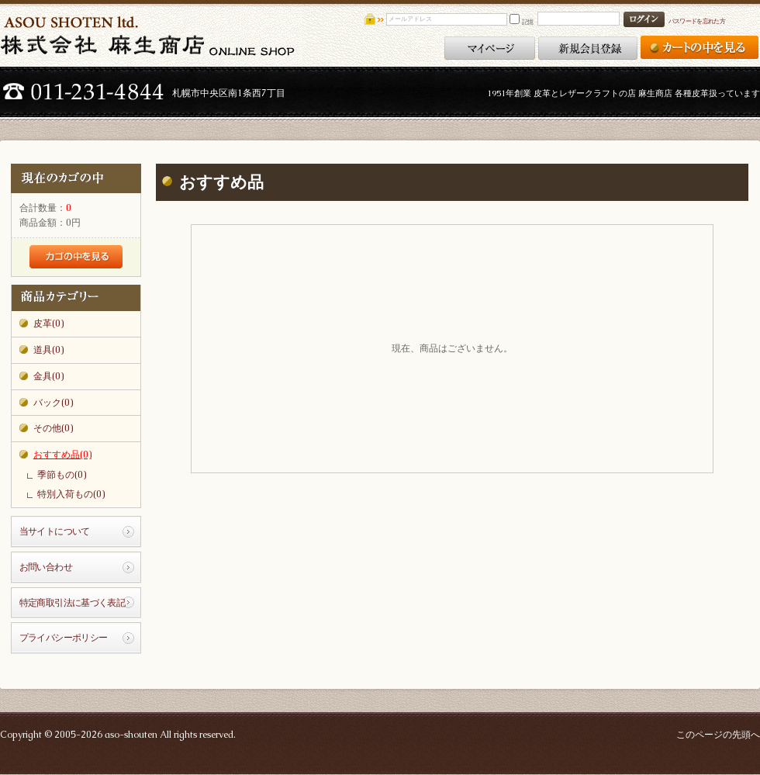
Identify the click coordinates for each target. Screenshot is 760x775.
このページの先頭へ (718, 734)
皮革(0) (48, 323)
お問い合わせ (45, 567)
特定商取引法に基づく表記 (72, 603)
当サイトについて (54, 531)
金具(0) (48, 376)
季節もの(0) (61, 475)
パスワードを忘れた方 (696, 21)
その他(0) (53, 428)
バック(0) (53, 402)
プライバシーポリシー (63, 637)
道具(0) (48, 350)
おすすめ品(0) (62, 454)
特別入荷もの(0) (71, 494)
